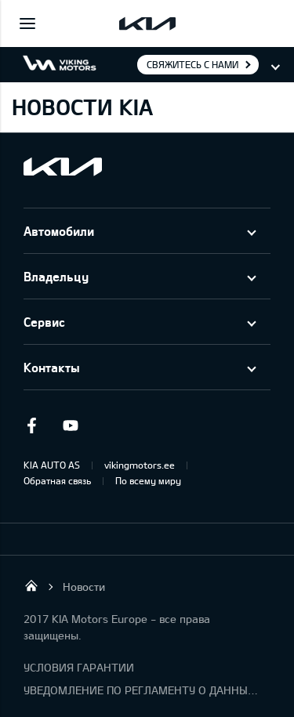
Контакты (52, 367)
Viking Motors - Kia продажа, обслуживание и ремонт (31, 585)
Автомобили (59, 230)
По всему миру (148, 480)
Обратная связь (57, 480)
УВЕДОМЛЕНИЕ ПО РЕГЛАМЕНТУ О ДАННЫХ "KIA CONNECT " (141, 690)
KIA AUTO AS (52, 464)
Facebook (31, 425)
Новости (84, 586)
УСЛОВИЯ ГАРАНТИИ (79, 667)
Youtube (70, 425)
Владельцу (56, 276)
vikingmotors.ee (139, 464)
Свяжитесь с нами (192, 64)
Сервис (44, 321)
